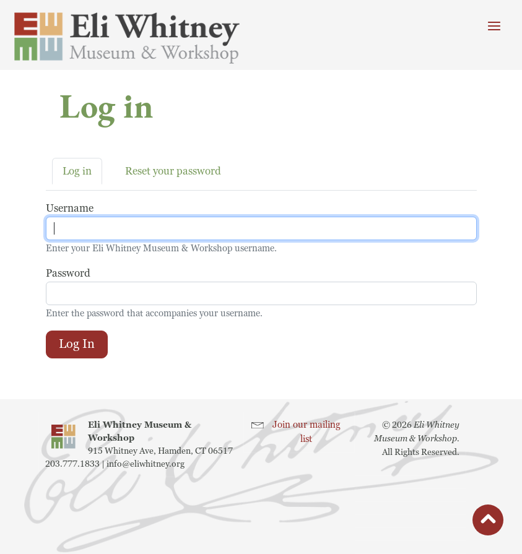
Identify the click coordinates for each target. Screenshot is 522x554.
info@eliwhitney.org (146, 464)
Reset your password (173, 171)
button (488, 523)
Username (70, 208)
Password (68, 273)
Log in (77, 171)
